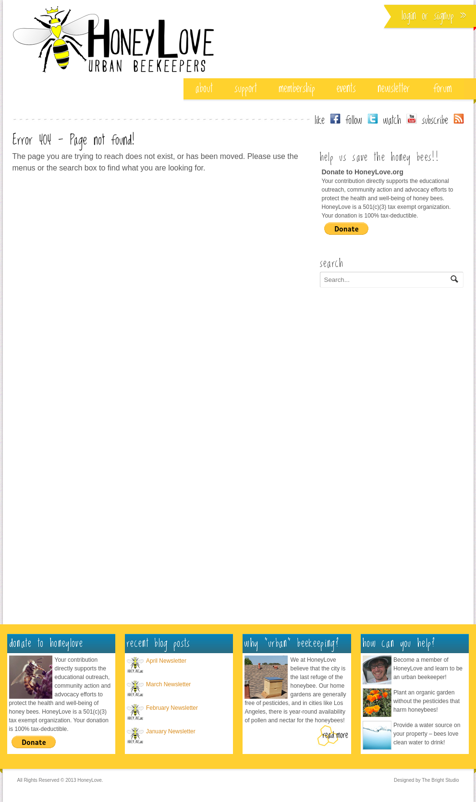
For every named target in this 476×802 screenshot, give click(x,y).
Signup (444, 16)
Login (409, 16)
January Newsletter (170, 731)
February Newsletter (172, 708)
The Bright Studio (440, 780)
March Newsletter (168, 684)
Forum (443, 88)
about (204, 88)
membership (297, 88)
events (346, 88)
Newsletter (394, 88)
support (245, 88)
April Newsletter (166, 660)
